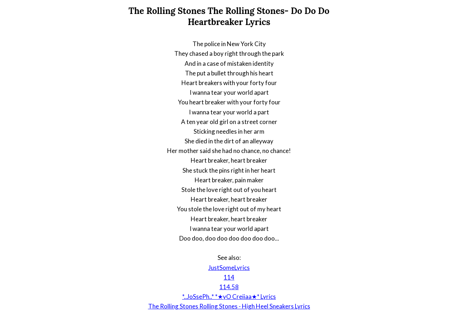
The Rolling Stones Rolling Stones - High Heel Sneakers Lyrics (229, 306)
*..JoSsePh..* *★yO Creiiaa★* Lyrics (229, 296)
